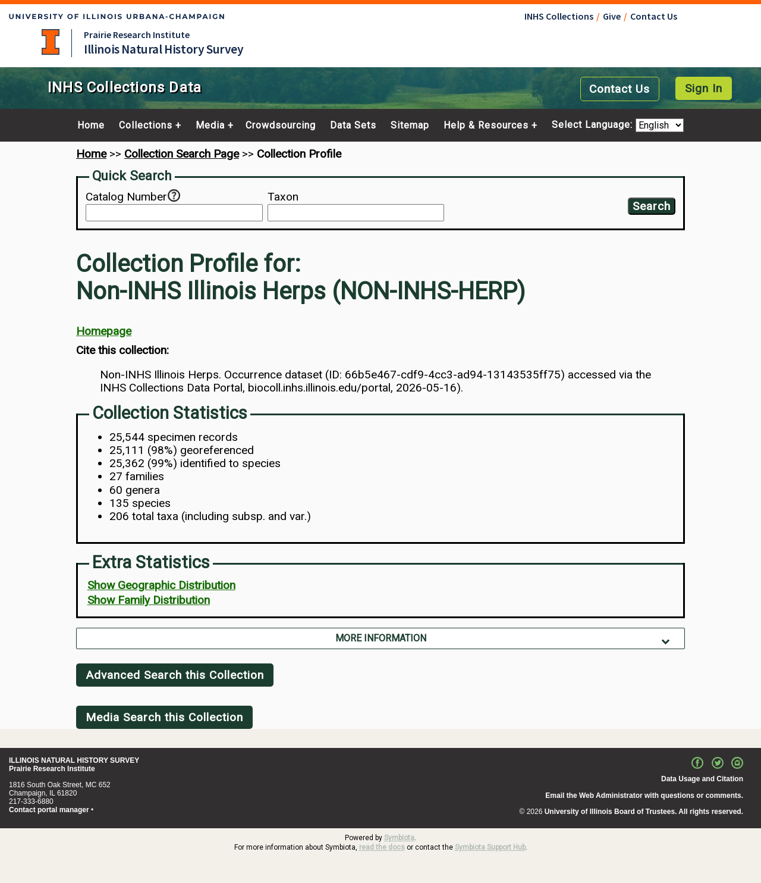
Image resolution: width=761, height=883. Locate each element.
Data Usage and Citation (702, 779)
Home (91, 125)
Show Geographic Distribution (161, 585)
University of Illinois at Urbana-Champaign (50, 42)
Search (652, 206)
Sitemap (410, 125)
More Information (380, 638)
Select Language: (594, 125)
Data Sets (353, 125)
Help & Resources (486, 125)
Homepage (103, 331)
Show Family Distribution (148, 600)
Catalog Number (126, 196)
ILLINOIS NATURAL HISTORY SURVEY (74, 760)
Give (612, 16)
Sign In (703, 88)
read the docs (382, 847)
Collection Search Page (181, 154)
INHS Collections (558, 16)
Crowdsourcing (281, 125)
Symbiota (399, 838)
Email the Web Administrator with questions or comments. (644, 795)
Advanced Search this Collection (175, 675)
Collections (145, 125)
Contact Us (653, 16)
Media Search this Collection (164, 717)
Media (210, 125)
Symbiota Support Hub (490, 847)
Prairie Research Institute (137, 34)
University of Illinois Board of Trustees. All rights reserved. (644, 811)
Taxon (283, 196)
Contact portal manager (49, 810)
